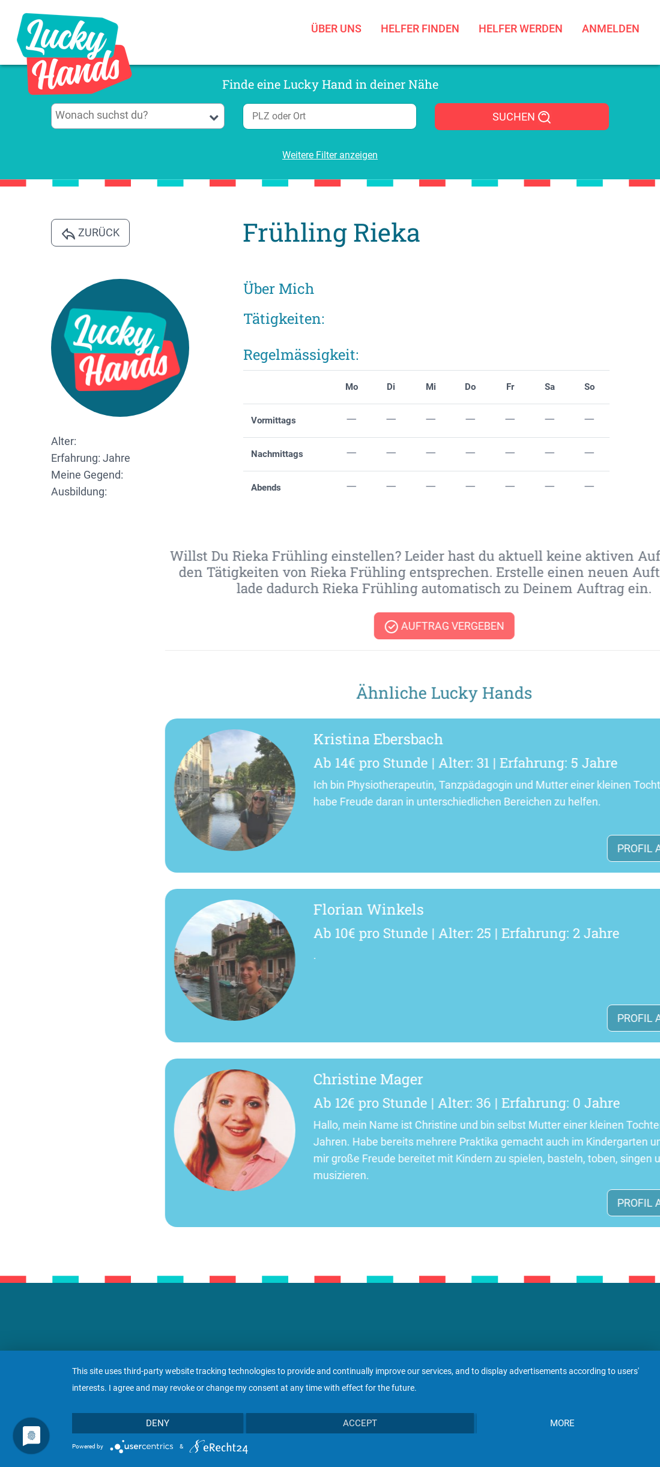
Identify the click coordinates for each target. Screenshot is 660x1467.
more (562, 1423)
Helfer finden (420, 25)
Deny (157, 1423)
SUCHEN (522, 117)
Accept (360, 1423)
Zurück (90, 233)
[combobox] (138, 116)
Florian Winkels (554, 909)
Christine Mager (554, 1079)
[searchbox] (137, 115)
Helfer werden (521, 25)
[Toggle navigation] (159, 57)
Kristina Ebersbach (564, 738)
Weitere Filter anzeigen (330, 155)
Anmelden (611, 25)
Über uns (336, 25)
